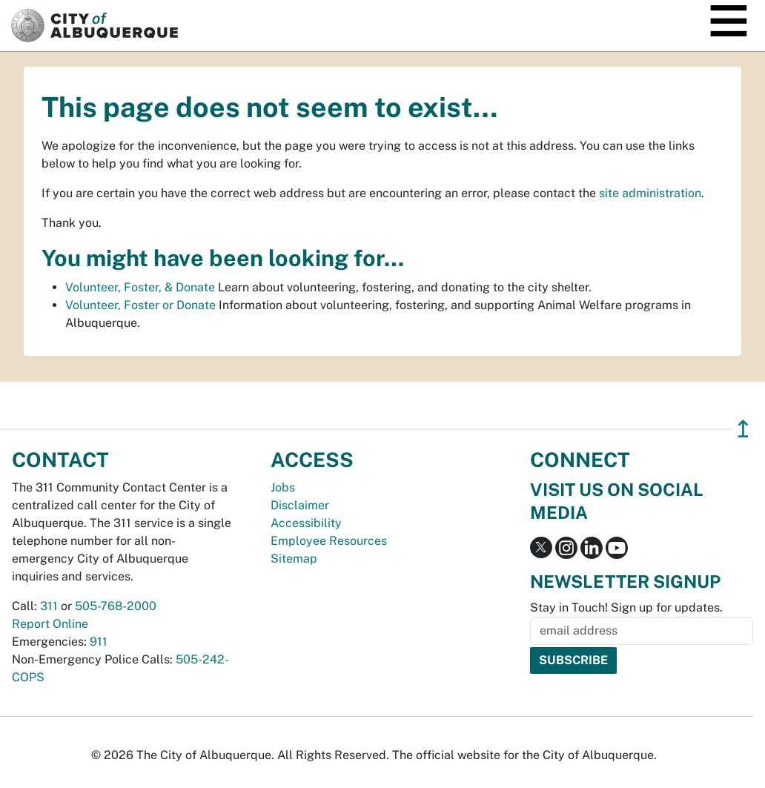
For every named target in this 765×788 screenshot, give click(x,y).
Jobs (283, 487)
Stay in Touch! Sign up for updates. (626, 607)
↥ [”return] (743, 429)
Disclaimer (300, 505)
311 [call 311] (49, 606)
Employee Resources (329, 541)
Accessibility (306, 523)
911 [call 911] (98, 642)
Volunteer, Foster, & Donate (140, 287)
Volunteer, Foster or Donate (140, 305)
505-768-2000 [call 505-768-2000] (115, 606)
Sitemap (294, 559)
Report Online (50, 624)
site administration (650, 193)
